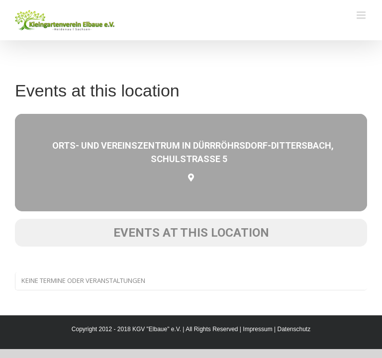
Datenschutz (293, 329)
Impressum (257, 329)
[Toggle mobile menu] (362, 15)
